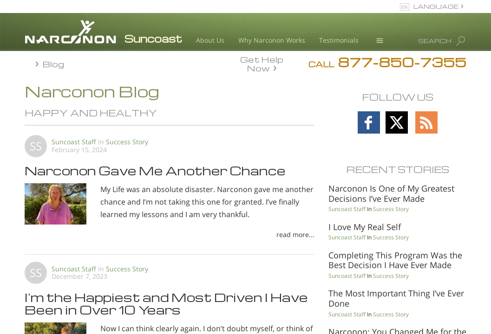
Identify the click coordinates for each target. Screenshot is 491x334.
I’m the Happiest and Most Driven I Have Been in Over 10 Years (166, 303)
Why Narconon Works (271, 40)
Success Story (127, 141)
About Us (210, 40)
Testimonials (339, 40)
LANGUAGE (435, 6)
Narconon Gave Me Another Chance (155, 170)
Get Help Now (261, 63)
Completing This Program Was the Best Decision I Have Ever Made (395, 260)
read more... (295, 234)
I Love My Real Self (364, 226)
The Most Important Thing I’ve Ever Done (396, 298)
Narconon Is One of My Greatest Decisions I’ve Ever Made (391, 193)
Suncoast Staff (74, 141)
